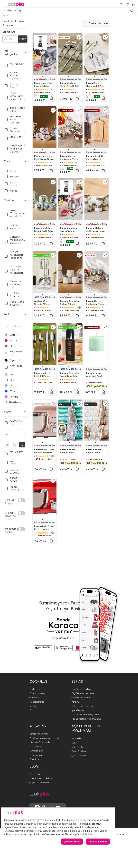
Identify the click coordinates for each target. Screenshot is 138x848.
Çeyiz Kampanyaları (39, 782)
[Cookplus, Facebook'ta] (37, 807)
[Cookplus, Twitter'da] (51, 807)
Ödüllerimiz (35, 697)
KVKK (74, 742)
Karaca (32, 710)
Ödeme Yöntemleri (81, 697)
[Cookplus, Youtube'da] (58, 807)
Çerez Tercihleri (79, 755)
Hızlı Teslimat (35, 755)
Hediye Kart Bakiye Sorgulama (86, 718)
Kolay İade (34, 759)
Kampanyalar (35, 746)
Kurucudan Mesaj (37, 693)
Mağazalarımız (36, 701)
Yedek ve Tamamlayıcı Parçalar (44, 738)
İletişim (32, 706)
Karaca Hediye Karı (38, 733)
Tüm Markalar (36, 750)
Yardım (75, 701)
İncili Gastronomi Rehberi (41, 778)
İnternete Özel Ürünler (40, 742)
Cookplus (38, 681)
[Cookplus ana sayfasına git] (39, 794)
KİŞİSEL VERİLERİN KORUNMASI (86, 728)
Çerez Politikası (79, 751)
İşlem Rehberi (78, 710)
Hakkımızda (35, 689)
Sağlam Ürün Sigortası (82, 706)
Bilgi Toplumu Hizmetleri (83, 693)
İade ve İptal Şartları (81, 689)
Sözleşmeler (78, 747)
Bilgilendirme (78, 738)
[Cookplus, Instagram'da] (44, 807)
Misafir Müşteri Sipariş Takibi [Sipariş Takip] (85, 714)
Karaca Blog (35, 774)
